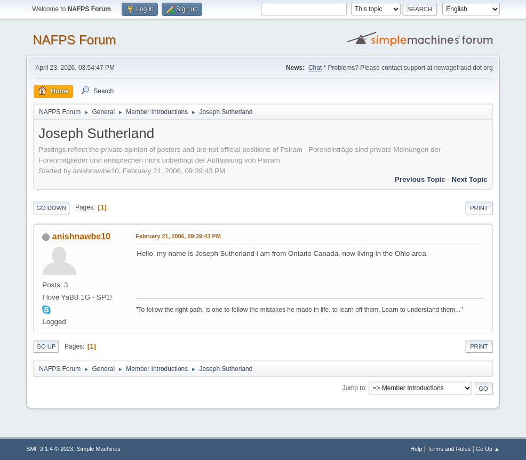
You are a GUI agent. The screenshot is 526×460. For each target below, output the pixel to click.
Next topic (470, 179)
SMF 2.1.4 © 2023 (49, 449)
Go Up (45, 346)
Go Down (51, 208)
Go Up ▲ (488, 449)
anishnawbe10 (81, 236)
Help (416, 449)
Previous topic (420, 179)
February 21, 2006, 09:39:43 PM (178, 236)
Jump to (353, 388)
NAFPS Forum (74, 40)
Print (479, 208)
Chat (315, 67)
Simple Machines (99, 449)
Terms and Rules (449, 449)
